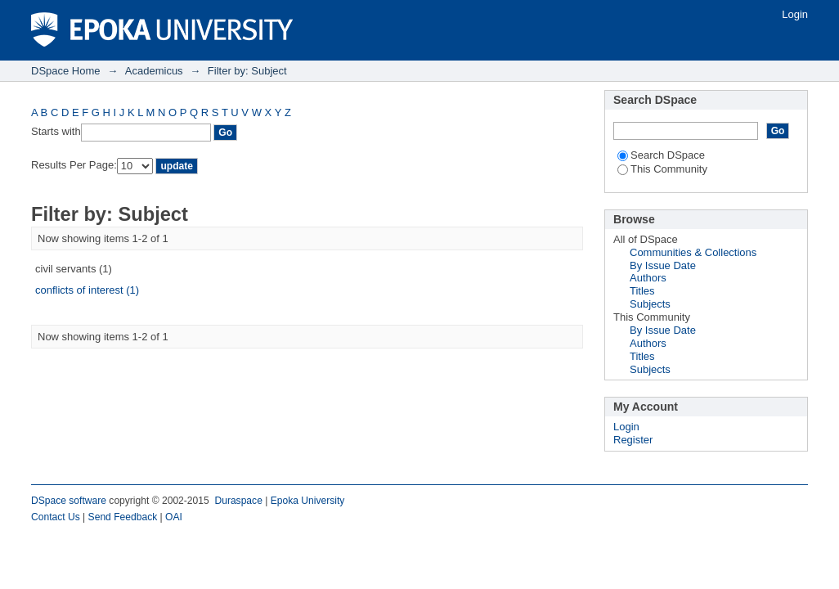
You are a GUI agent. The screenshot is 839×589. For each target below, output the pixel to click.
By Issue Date (663, 265)
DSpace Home (66, 71)
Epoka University (308, 500)
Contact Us (55, 517)
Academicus (154, 71)
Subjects (650, 304)
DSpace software (68, 500)
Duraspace (238, 500)
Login (795, 14)
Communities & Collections (693, 252)
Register (633, 440)
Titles (642, 291)
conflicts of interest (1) (87, 290)
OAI (173, 517)
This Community (662, 169)
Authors (648, 278)
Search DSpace (661, 155)
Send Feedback (123, 517)
